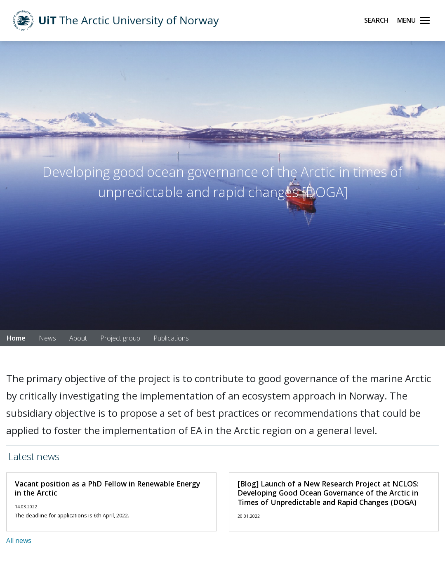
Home (16, 338)
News (47, 338)
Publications (171, 338)
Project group (120, 338)
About (78, 338)
